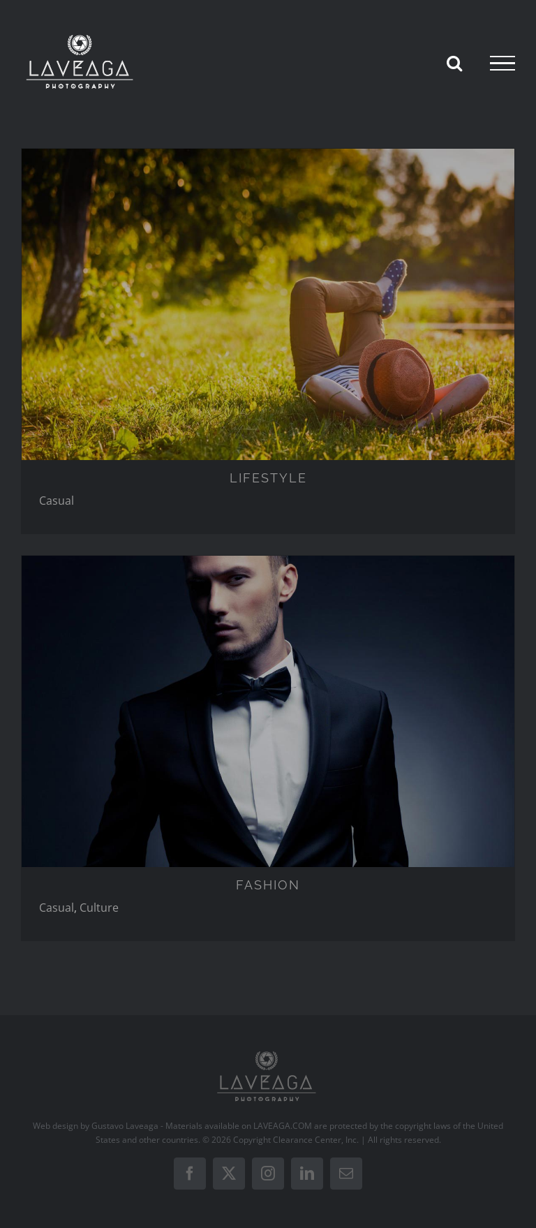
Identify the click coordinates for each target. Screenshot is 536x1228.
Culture (99, 907)
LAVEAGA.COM (282, 1126)
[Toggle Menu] (502, 63)
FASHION (268, 885)
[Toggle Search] (454, 62)
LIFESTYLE (268, 478)
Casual (56, 500)
